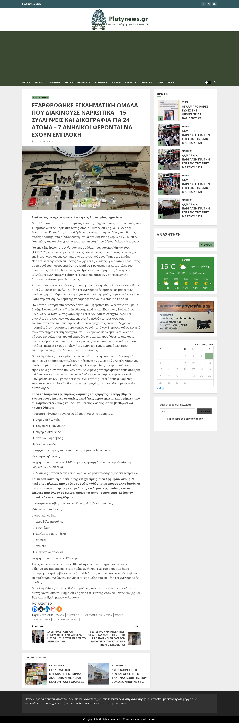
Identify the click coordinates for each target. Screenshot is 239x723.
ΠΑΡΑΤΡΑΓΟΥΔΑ (41, 619)
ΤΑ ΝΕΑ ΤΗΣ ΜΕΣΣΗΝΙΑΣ (65, 619)
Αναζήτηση (169, 234)
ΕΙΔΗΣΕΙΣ (40, 82)
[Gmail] (53, 609)
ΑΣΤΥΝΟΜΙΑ (46, 615)
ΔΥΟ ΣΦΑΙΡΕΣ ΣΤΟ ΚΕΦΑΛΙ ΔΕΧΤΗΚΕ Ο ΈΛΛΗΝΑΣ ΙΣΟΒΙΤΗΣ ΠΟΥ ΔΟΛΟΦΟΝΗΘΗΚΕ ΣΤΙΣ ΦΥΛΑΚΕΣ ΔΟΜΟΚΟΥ (129, 678)
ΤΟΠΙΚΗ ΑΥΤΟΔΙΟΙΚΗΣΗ (77, 82)
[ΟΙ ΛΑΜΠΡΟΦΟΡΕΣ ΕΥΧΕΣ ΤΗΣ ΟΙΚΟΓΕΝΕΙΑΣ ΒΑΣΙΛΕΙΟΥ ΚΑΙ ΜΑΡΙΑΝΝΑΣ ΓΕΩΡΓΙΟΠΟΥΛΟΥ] (169, 110)
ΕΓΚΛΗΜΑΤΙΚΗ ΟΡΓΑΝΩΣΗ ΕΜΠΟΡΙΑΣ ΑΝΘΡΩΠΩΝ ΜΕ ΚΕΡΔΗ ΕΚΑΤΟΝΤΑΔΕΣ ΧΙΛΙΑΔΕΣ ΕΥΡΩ (66, 678)
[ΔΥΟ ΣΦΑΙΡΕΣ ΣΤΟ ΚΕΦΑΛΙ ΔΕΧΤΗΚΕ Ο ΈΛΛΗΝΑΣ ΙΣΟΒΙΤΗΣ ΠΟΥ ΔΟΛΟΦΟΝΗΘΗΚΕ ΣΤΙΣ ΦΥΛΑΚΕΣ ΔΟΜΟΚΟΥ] (98, 674)
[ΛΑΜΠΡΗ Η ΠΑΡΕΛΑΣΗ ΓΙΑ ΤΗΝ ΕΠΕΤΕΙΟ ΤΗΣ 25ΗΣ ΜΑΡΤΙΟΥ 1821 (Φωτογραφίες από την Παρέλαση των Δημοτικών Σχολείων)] (169, 184)
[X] (41, 609)
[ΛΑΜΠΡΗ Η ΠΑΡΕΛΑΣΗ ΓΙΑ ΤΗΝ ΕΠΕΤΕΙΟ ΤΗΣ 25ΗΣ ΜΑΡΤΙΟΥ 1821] (169, 159)
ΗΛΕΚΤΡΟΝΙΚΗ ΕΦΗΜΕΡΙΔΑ (97, 615)
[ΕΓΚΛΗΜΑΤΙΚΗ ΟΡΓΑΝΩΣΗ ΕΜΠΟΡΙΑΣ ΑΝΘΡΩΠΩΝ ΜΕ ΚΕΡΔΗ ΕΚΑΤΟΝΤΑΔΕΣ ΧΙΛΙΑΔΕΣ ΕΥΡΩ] (36, 674)
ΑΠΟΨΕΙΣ (100, 82)
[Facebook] (34, 609)
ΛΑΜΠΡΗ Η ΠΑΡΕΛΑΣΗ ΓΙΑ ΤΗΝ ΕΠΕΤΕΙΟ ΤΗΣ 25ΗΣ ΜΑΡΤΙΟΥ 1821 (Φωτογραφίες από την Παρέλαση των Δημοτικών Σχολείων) (196, 193)
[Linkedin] (47, 609)
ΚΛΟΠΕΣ (118, 615)
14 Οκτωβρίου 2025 (43, 141)
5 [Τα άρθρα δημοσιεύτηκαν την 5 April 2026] (209, 356)
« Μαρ (160, 388)
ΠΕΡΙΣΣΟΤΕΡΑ (164, 82)
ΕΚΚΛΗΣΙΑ (130, 82)
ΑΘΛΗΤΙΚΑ (146, 82)
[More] (59, 609)
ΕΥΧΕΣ (185, 102)
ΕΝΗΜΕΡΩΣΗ (73, 615)
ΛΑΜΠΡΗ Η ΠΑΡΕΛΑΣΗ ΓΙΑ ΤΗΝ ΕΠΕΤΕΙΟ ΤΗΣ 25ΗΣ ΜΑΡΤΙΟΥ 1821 (196, 161)
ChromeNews (131, 719)
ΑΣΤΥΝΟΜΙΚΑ (40, 97)
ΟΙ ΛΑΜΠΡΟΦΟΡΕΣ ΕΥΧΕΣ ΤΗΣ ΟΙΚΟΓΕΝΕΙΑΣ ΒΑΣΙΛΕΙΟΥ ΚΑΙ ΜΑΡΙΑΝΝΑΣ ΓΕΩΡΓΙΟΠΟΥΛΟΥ (195, 116)
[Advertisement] (119, 55)
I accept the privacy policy (185, 419)
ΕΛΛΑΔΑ (60, 615)
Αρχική (26, 82)
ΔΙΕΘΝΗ (116, 82)
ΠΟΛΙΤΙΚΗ (54, 82)
